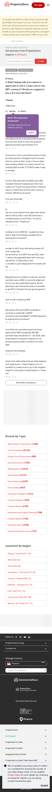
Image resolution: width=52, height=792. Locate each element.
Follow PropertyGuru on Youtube (24, 637)
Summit (26, 701)
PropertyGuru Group (14, 643)
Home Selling (16, 488)
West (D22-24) (14, 560)
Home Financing (18, 481)
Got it (31, 133)
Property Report (26, 711)
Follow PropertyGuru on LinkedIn (29, 637)
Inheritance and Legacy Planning (25, 512)
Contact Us (10, 648)
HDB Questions (25, 70)
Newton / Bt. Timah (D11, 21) (20, 603)
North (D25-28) (14, 566)
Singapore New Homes (15, 754)
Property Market (18, 519)
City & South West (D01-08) (19, 597)
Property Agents (18, 506)
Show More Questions (26, 383)
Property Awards (26, 689)
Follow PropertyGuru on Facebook (16, 637)
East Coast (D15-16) (16, 591)
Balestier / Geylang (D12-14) (20, 585)
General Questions (19, 463)
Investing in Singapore (20, 494)
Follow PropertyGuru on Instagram (20, 637)
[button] (44, 643)
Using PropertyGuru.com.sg (22, 531)
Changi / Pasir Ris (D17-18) (19, 554)
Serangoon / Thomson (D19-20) (22, 572)
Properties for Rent (14, 748)
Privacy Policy (14, 775)
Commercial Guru (26, 680)
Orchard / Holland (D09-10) (19, 578)
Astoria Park (11, 70)
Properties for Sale (14, 742)
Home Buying (17, 475)
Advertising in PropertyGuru (23, 444)
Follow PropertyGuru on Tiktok (36, 637)
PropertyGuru (11, 730)
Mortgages (10, 736)
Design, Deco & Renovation (22, 456)
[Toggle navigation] (48, 5)
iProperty (26, 719)
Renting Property (18, 525)
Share (21, 111)
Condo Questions (19, 450)
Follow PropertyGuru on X (32, 637)
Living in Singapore (18, 500)
